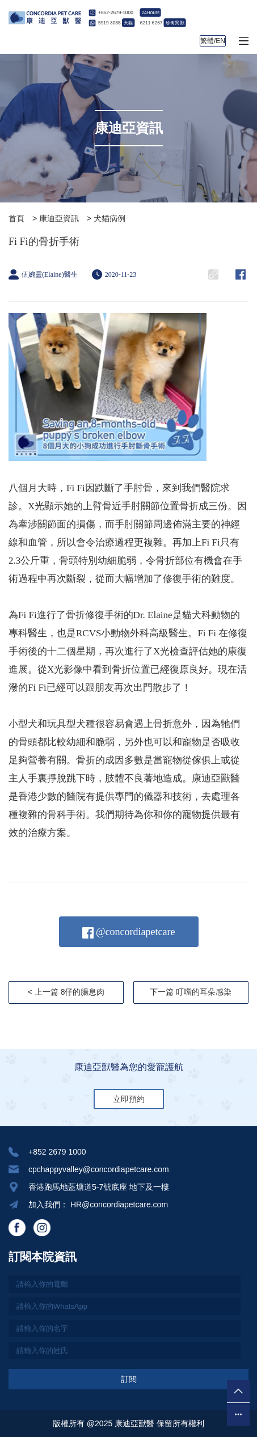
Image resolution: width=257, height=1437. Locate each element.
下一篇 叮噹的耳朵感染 (190, 991)
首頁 (16, 218)
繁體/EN (212, 41)
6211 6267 (163, 23)
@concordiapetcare (128, 932)
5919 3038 (116, 23)
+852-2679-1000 (115, 12)
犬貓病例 (109, 218)
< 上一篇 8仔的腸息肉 (66, 991)
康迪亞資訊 (59, 218)
